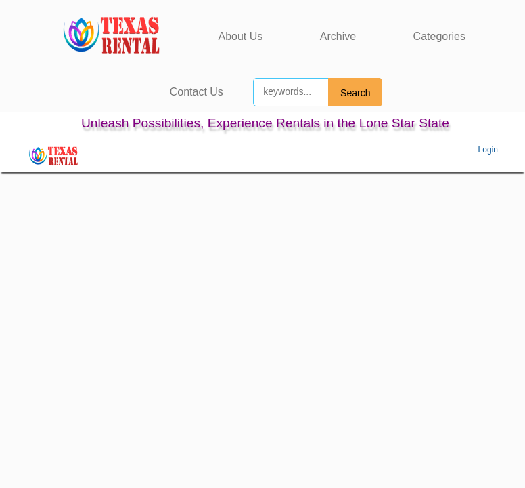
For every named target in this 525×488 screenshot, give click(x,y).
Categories (439, 36)
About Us (241, 36)
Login (488, 150)
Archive (338, 36)
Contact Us (196, 92)
